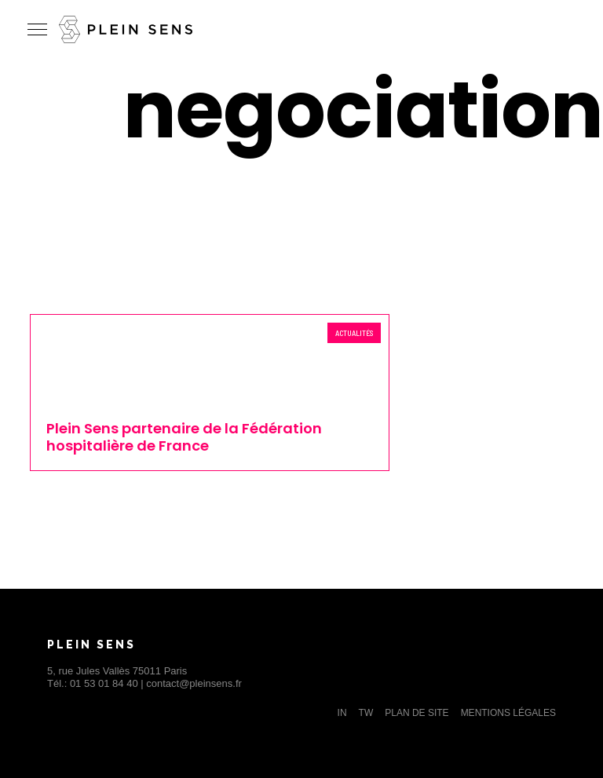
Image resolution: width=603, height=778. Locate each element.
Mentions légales (508, 712)
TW (366, 712)
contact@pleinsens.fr (194, 683)
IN (342, 712)
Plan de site (416, 712)
